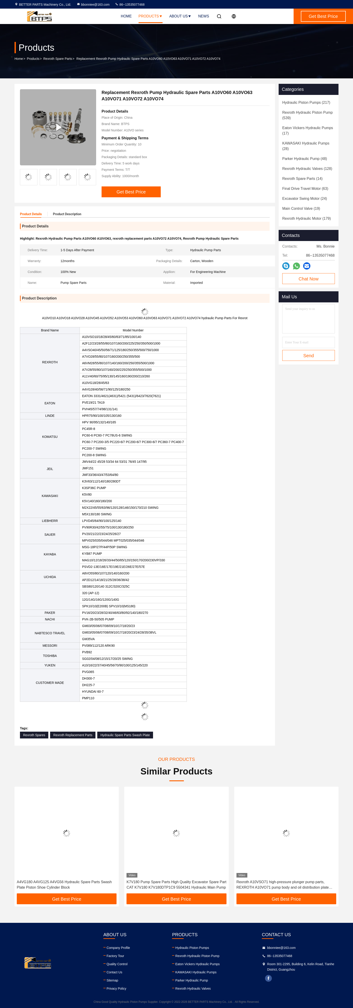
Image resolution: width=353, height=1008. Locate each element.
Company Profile (118, 948)
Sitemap (112, 980)
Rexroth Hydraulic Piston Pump (197, 956)
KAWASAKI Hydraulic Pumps (196, 972)
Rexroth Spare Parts (57, 58)
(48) (304, 159)
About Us (180, 16)
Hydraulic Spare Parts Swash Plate (125, 735)
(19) (301, 208)
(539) (307, 115)
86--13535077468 (129, 4)
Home (126, 16)
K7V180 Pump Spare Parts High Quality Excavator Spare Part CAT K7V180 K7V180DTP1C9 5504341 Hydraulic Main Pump (176, 884)
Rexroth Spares (34, 735)
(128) (307, 169)
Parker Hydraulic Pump (191, 980)
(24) (304, 198)
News (203, 16)
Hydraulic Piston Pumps (192, 948)
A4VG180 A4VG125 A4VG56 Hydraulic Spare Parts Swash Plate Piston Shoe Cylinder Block (64, 884)
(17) (307, 130)
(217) (306, 102)
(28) (305, 146)
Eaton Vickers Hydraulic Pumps (197, 964)
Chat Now (309, 278)
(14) (302, 179)
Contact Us (114, 972)
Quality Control (117, 964)
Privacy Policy (116, 988)
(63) (305, 189)
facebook (268, 978)
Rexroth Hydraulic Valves (193, 988)
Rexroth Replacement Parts (72, 735)
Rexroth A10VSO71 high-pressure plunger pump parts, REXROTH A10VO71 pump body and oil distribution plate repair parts (282, 885)
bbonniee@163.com (93, 4)
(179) (306, 218)
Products (151, 16)
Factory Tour (115, 956)
